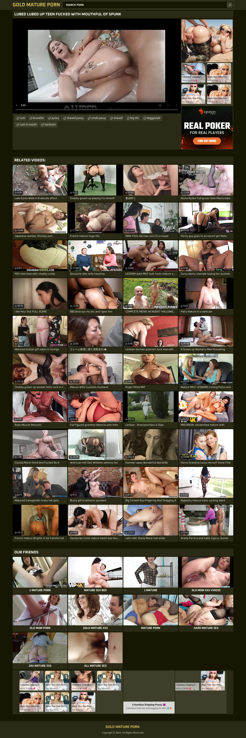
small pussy (98, 118)
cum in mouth (28, 124)
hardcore (50, 124)
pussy (55, 118)
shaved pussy (75, 118)
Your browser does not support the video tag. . (97, 66)
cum (22, 118)
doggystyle (153, 118)
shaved (118, 118)
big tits (134, 118)
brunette (38, 118)
